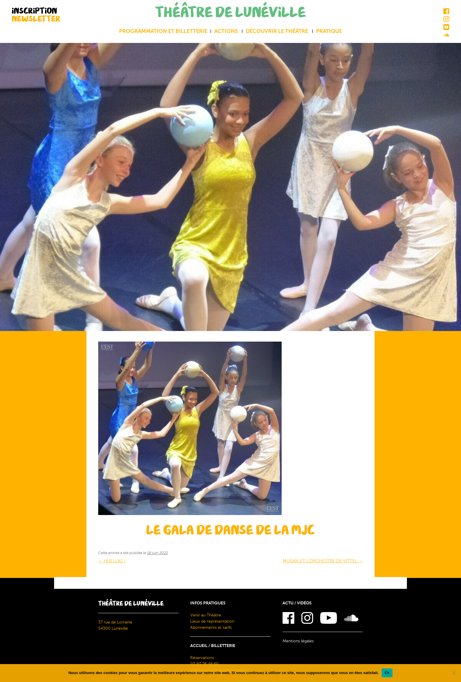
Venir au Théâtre (205, 615)
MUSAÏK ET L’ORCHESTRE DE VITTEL (323, 561)
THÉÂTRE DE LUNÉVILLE (230, 12)
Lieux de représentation (212, 621)
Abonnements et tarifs (211, 627)
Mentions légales (298, 641)
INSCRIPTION (36, 14)
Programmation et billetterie (163, 31)
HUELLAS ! (111, 561)
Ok (387, 673)
